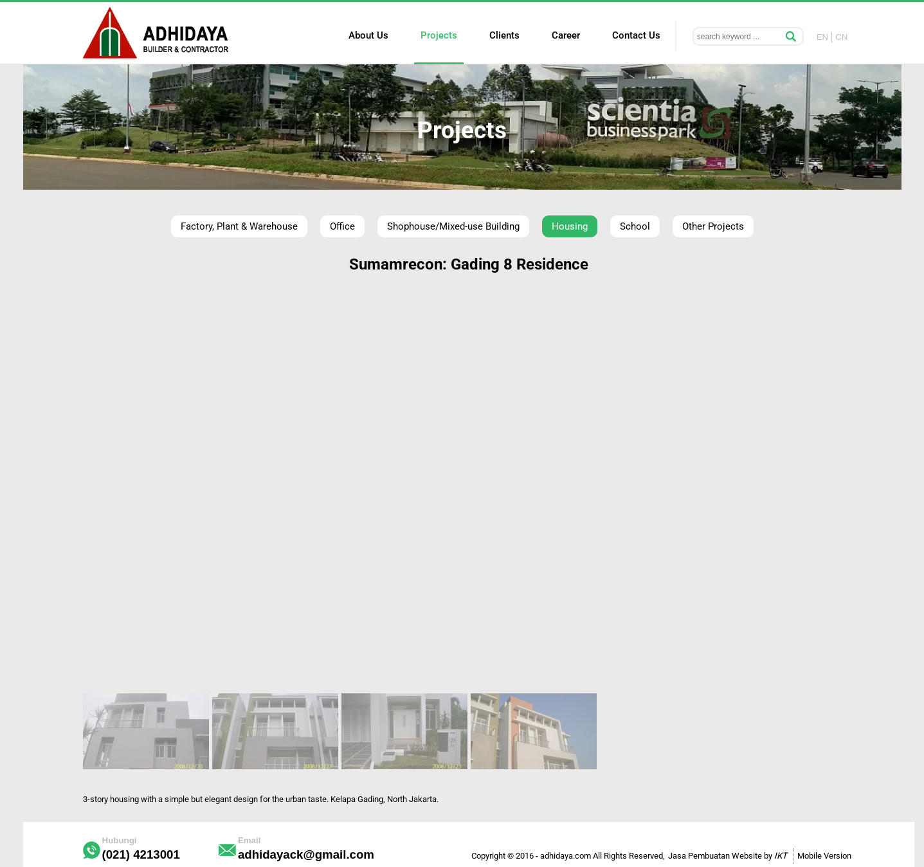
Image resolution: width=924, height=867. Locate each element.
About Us (368, 35)
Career (566, 35)
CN (841, 37)
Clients (504, 35)
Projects (439, 35)
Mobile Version (824, 856)
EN (823, 37)
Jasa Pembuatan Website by (727, 856)
